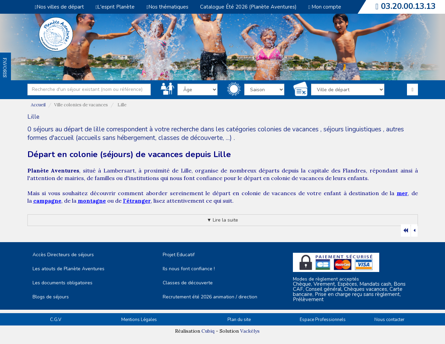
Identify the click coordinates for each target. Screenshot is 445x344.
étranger (138, 200)
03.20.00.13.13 (408, 6)
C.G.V (55, 320)
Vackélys (250, 331)
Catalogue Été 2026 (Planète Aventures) (248, 6)
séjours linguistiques (352, 129)
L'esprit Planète (115, 6)
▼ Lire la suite (222, 220)
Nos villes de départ (59, 6)
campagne (47, 200)
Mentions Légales (139, 320)
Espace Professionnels (323, 320)
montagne (92, 200)
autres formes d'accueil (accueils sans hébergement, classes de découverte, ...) (215, 133)
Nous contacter (389, 320)
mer (402, 193)
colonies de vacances (289, 129)
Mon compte (324, 6)
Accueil (38, 105)
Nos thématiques (167, 6)
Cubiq (207, 331)
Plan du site (239, 320)
